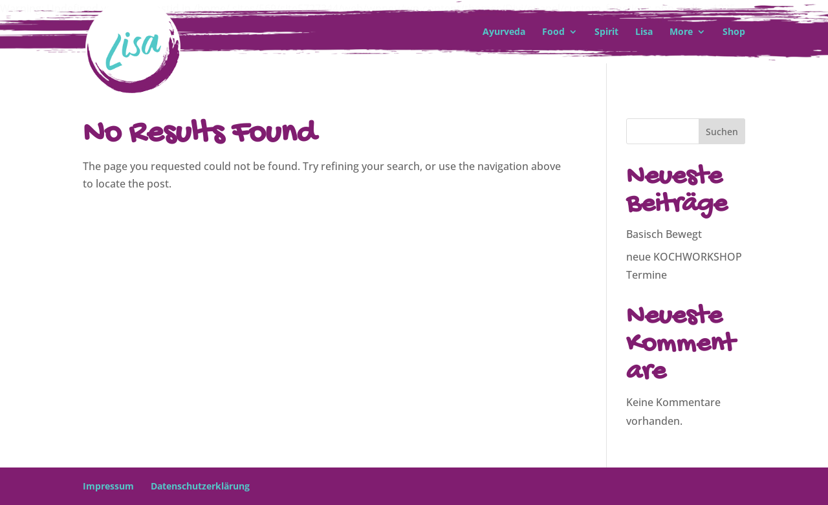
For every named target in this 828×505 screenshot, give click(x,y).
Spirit (606, 32)
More (681, 32)
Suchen (722, 131)
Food (553, 32)
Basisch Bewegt (664, 234)
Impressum (108, 486)
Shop (734, 32)
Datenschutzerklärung (200, 486)
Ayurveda (504, 32)
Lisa (644, 32)
